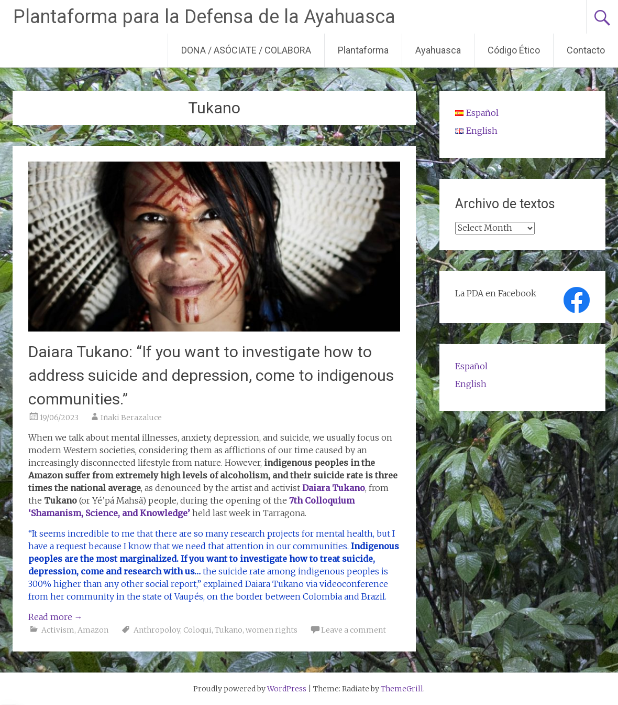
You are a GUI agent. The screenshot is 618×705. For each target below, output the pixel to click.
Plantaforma (363, 50)
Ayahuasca (438, 50)
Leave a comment (353, 630)
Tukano (228, 630)
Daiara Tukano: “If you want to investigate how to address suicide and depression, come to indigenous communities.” (211, 375)
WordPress (286, 688)
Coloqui (197, 630)
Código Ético (514, 50)
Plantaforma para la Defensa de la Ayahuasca (204, 17)
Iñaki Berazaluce (131, 417)
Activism (57, 630)
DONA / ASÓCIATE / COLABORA (246, 50)
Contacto (586, 50)
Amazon (93, 630)
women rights (271, 630)
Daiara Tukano (333, 488)
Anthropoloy (157, 630)
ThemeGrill (402, 688)
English (471, 384)
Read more (55, 617)
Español (471, 366)
